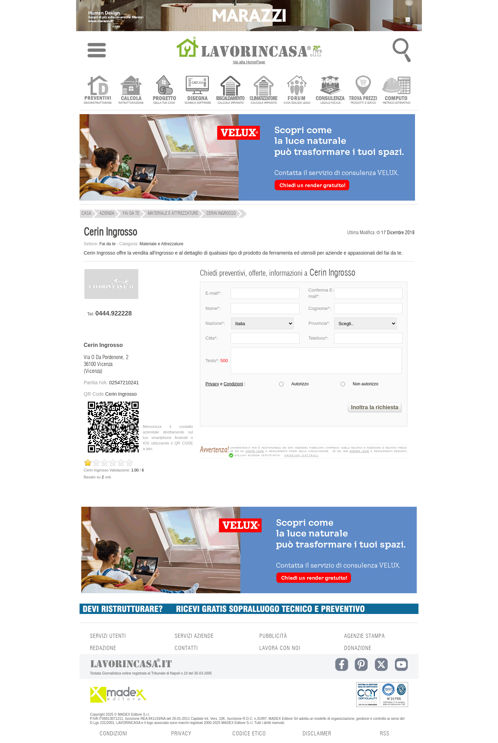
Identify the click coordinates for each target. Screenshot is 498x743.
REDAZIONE (103, 648)
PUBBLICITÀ (273, 636)
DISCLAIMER (317, 733)
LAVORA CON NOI (279, 648)
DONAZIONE (357, 648)
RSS (384, 733)
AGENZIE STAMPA (364, 636)
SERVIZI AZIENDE (194, 636)
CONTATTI (186, 648)
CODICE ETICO (249, 733)
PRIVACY (181, 733)
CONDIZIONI (113, 733)
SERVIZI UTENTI (108, 636)
